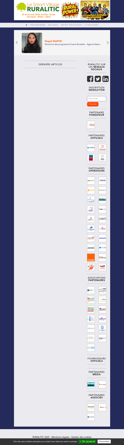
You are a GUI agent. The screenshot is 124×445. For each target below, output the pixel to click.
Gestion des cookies (81, 437)
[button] (16, 42)
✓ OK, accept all (87, 441)
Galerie (53, 25)
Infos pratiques (71, 25)
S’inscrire (91, 25)
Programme (38, 25)
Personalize (104, 441)
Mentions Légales (60, 437)
